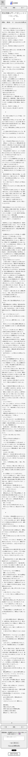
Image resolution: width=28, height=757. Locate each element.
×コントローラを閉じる (20, 22)
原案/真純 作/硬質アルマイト (10, 732)
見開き (3, 22)
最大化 (8, 22)
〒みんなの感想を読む (14, 745)
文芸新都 (15, 3)
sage (11, 742)
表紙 (14, 7)
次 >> (22, 7)
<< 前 (5, 7)
